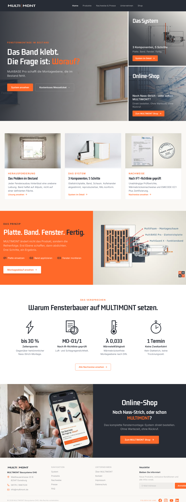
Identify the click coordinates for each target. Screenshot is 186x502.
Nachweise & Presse (106, 5)
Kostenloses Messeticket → (54, 87)
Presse (54, 486)
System (54, 474)
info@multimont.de (19, 492)
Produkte (87, 5)
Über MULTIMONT (104, 474)
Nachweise (56, 482)
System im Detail (78, 196)
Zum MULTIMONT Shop (139, 441)
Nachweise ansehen (141, 196)
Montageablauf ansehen (22, 272)
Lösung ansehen (18, 196)
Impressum (100, 482)
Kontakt (98, 478)
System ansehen (20, 87)
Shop (140, 5)
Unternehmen (126, 5)
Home (75, 5)
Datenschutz (101, 486)
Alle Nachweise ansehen (93, 369)
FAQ (53, 491)
